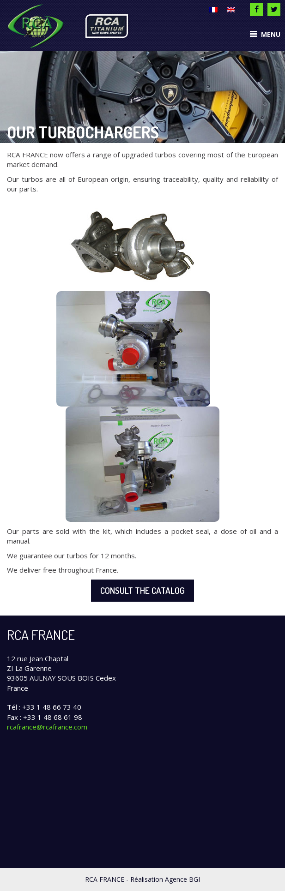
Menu (265, 34)
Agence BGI (182, 879)
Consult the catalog (142, 590)
